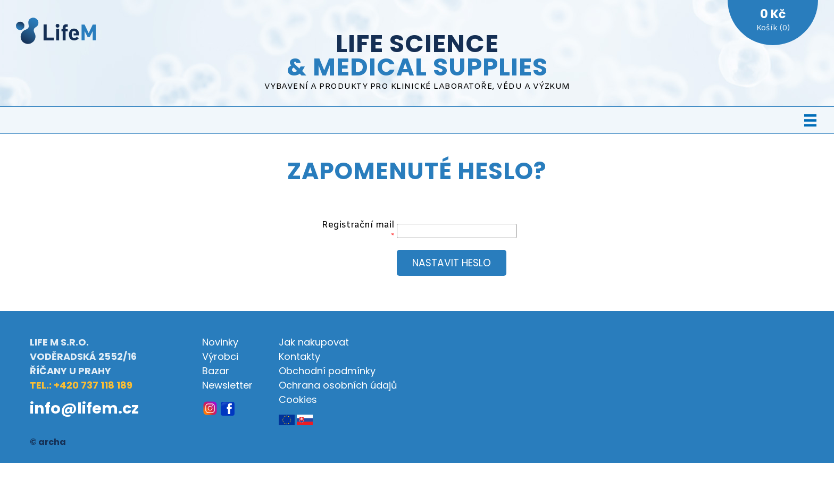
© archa (48, 442)
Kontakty (299, 356)
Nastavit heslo (451, 263)
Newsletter (227, 385)
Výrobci (220, 356)
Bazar (215, 370)
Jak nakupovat (314, 342)
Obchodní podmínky (327, 370)
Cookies (298, 399)
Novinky (220, 342)
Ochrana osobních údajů (338, 385)
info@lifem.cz (84, 408)
